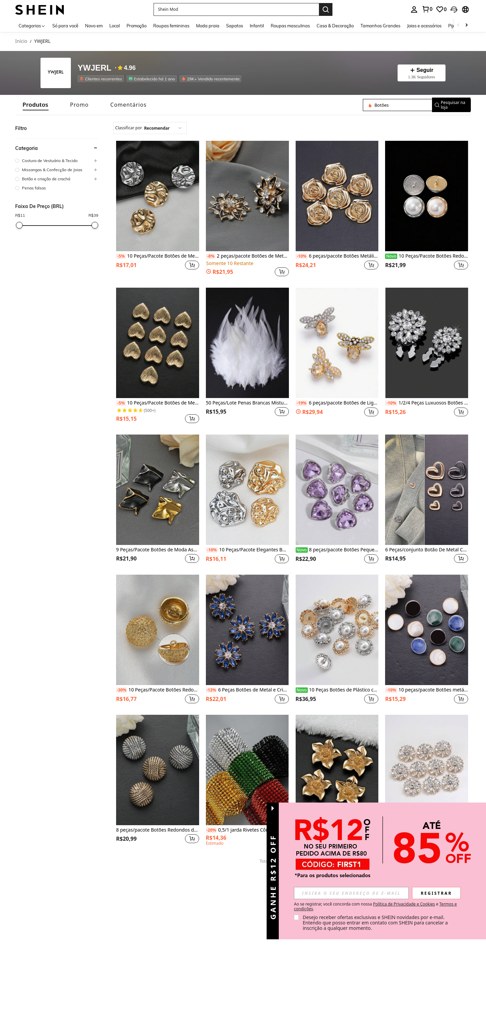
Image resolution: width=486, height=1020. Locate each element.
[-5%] (121, 256)
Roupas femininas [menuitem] (171, 25)
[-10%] (301, 256)
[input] (351, 893)
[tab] (36, 105)
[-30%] (121, 690)
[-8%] (211, 256)
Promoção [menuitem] (136, 25)
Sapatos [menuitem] (234, 25)
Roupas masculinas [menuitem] (290, 25)
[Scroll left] (458, 25)
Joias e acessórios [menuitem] (424, 25)
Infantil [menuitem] (257, 25)
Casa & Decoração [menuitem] (335, 25)
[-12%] (211, 690)
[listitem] (102, 78)
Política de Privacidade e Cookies (404, 904)
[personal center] (414, 9)
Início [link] (21, 41)
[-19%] (301, 403)
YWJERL (94, 68)
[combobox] (150, 128)
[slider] (19, 225)
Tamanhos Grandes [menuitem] (380, 25)
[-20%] (211, 830)
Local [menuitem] (114, 25)
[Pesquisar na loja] (394, 105)
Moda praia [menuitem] (207, 25)
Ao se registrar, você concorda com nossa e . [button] (375, 906)
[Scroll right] (466, 25)
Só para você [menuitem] (65, 25)
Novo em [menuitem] (94, 25)
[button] (236, 9)
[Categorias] (32, 25)
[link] (427, 9)
